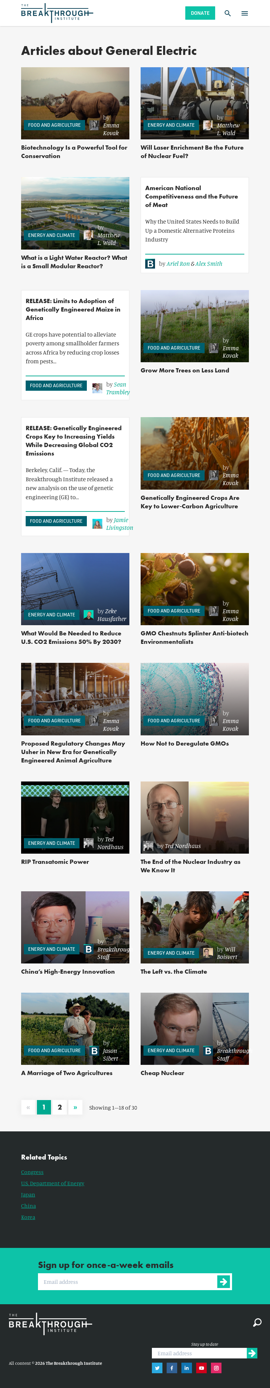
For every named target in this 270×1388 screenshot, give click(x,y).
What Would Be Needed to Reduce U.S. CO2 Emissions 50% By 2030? (71, 637)
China (28, 1205)
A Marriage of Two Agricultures (66, 1073)
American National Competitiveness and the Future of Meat (191, 196)
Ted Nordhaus (110, 842)
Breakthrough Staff (115, 953)
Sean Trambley (118, 388)
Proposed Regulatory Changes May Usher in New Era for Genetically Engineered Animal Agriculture (73, 751)
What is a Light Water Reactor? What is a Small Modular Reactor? (74, 261)
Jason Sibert (110, 1054)
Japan (28, 1194)
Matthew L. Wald (228, 129)
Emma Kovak (111, 129)
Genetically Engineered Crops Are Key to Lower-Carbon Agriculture (190, 502)
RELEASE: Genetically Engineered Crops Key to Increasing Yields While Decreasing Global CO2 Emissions (74, 440)
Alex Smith (209, 263)
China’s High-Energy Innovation (68, 971)
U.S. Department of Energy (52, 1183)
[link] (105, 125)
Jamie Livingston (119, 523)
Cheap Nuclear (162, 1073)
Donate (200, 13)
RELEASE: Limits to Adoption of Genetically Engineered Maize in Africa (73, 309)
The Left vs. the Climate (174, 971)
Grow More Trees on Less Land (185, 370)
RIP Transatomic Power (55, 862)
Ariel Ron (178, 263)
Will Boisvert (227, 953)
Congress (32, 1171)
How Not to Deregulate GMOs (185, 743)
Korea (28, 1216)
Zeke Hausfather (111, 614)
